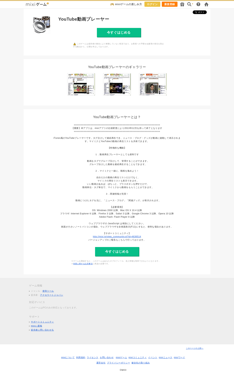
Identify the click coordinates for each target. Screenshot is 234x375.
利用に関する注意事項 (83, 264)
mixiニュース (165, 357)
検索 (190, 4)
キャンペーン (182, 4)
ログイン (152, 4)
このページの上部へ (194, 348)
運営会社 (100, 362)
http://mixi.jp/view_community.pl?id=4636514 (117, 236)
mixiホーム (206, 4)
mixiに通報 (36, 326)
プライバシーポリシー (118, 362)
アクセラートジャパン (51, 295)
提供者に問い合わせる (42, 330)
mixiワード (179, 357)
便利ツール (48, 291)
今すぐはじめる (119, 32)
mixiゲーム (121, 357)
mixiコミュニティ (138, 357)
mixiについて (68, 357)
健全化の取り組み (140, 362)
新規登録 (169, 4)
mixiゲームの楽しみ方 (128, 4)
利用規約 (80, 357)
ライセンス (92, 357)
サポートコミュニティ (42, 322)
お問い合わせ (107, 357)
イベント (152, 357)
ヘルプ (198, 4)
